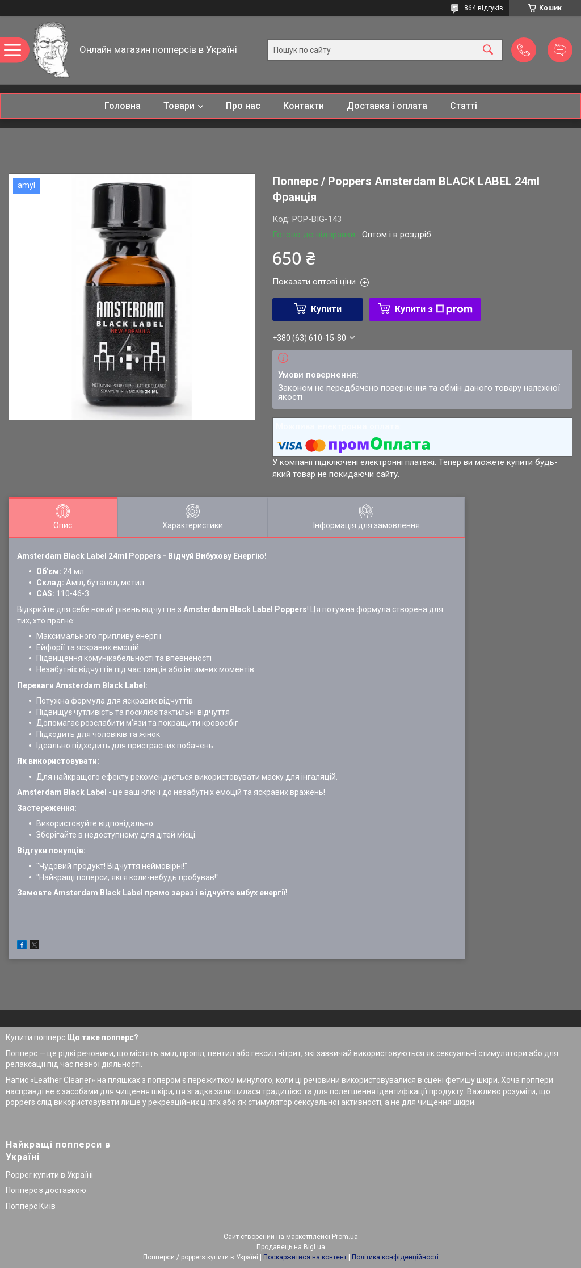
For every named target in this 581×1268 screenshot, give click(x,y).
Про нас (243, 106)
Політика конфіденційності (395, 1257)
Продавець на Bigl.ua (290, 1247)
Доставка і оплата (387, 106)
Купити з (434, 309)
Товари (179, 106)
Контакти (303, 106)
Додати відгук (560, 49)
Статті (463, 106)
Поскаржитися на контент (305, 1257)
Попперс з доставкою (46, 1190)
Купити (326, 309)
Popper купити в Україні (49, 1174)
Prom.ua (345, 1237)
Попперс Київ (31, 1206)
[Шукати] (488, 50)
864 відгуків (483, 8)
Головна (122, 106)
